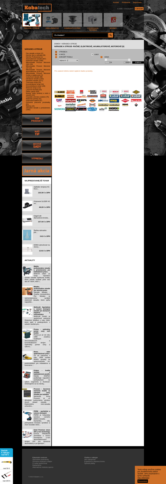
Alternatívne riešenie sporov (42, 467)
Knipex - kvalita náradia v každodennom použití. (42, 372)
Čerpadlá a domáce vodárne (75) (37, 97)
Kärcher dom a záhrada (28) (35, 55)
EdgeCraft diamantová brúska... (41, 217)
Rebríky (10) (30, 106)
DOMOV (57, 44)
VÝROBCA (61, 52)
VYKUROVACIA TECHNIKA (92, 28)
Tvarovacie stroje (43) (33, 82)
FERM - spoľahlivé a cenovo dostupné (42, 412)
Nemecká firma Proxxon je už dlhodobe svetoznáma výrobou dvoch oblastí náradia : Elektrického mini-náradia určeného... (37, 401)
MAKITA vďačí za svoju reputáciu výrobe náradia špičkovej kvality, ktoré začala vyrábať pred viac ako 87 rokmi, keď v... (37, 277)
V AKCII (60, 54)
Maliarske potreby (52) (33, 99)
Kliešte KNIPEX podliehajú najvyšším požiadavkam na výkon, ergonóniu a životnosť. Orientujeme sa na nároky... (37, 380)
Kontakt (116, 2)
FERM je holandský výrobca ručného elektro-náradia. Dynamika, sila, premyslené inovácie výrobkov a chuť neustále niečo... (37, 420)
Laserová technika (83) (34, 90)
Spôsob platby (89, 463)
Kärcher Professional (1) (34, 57)
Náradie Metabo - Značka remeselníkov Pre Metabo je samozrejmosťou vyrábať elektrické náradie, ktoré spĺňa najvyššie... (37, 297)
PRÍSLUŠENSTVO (52, 27)
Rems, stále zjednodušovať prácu (42, 353)
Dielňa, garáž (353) (32, 91)
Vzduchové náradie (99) (34, 77)
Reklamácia (36, 465)
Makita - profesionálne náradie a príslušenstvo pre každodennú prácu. (42, 269)
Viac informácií (143, 478)
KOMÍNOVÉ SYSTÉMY (72, 27)
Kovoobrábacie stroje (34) (35, 84)
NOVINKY (113, 27)
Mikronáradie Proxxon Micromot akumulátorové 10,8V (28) (38, 70)
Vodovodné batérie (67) (34, 100)
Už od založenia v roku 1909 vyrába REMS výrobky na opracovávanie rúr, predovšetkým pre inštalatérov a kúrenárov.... (37, 360)
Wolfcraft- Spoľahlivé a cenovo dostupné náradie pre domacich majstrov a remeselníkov (42, 310)
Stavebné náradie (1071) (34, 81)
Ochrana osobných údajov (42, 461)
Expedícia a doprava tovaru (94, 461)
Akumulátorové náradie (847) (36, 59)
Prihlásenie (126, 2)
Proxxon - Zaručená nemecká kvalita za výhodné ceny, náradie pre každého (42, 391)
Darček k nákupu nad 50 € (5, 453)
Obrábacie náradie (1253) (35, 79)
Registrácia (137, 2)
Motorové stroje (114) (33, 88)
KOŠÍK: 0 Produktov (130, 9)
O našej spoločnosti (39, 463)
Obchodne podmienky (40, 459)
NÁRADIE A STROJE (31, 27)
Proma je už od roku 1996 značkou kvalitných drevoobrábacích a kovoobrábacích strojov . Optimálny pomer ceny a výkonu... (37, 341)
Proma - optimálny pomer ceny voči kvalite (42, 331)
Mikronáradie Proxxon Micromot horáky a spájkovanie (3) (38, 74)
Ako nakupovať (90, 459)
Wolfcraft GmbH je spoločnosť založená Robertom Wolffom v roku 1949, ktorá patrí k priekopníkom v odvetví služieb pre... (37, 320)
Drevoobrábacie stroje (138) (35, 86)
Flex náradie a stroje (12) (34, 53)
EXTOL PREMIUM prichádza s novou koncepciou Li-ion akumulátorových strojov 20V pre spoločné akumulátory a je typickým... (37, 438)
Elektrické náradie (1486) (34, 61)
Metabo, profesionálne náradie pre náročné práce (42, 288)
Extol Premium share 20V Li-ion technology (42, 431)
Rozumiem (142, 481)
